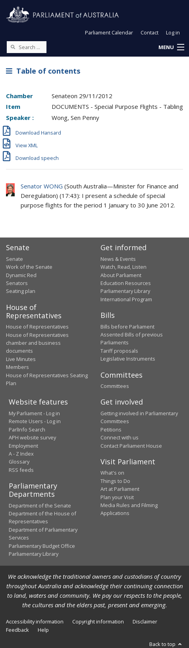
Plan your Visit (117, 497)
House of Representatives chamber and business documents (37, 343)
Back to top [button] (166, 644)
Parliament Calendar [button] (109, 32)
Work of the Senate (29, 266)
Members (17, 367)
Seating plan (20, 291)
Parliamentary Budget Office (42, 545)
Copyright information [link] (98, 621)
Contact (149, 32)
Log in (173, 32)
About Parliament (120, 275)
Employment (23, 445)
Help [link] (43, 629)
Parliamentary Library (125, 291)
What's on (112, 472)
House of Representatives (37, 326)
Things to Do (115, 481)
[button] (171, 47)
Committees (114, 386)
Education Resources (125, 283)
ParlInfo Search (27, 429)
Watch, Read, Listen (123, 266)
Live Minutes (21, 359)
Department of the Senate (40, 505)
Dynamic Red (21, 275)
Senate (14, 258)
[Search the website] (26, 47)
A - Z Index (21, 453)
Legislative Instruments (127, 358)
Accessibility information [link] (35, 621)
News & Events (118, 258)
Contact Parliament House (131, 445)
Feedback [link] (17, 629)
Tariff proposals (119, 350)
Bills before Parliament (127, 326)
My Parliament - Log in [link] (34, 413)
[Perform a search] (13, 47)
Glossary (19, 461)
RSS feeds (21, 469)
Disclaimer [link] (145, 621)
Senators (17, 283)
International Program (126, 299)
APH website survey (32, 437)
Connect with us (119, 437)
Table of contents (43, 71)
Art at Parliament (119, 488)
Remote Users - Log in (35, 421)
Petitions (111, 429)
